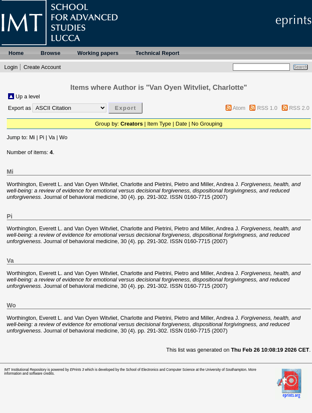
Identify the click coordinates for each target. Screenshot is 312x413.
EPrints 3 (77, 370)
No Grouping (207, 123)
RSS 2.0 (299, 108)
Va (52, 137)
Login (10, 67)
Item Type (159, 123)
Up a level (28, 96)
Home (16, 53)
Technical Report (157, 53)
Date (181, 123)
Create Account (42, 67)
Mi (32, 137)
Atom (239, 108)
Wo (63, 137)
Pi (41, 137)
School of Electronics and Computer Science (160, 370)
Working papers (97, 53)
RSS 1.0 (267, 108)
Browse (50, 53)
